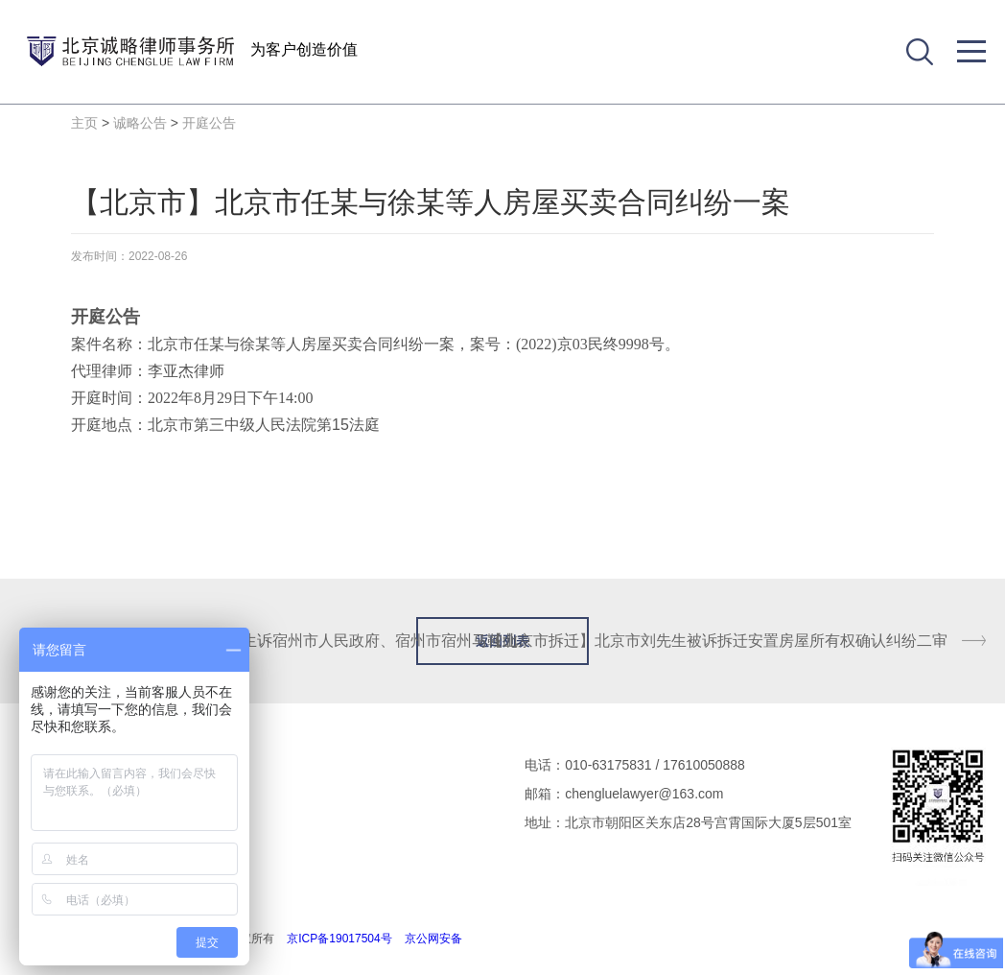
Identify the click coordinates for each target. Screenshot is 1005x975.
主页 (84, 123)
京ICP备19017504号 (339, 938)
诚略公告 (140, 123)
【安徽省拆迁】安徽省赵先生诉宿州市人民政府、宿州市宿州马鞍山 (288, 640)
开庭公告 (209, 123)
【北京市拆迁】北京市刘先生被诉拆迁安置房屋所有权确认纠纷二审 (717, 640)
